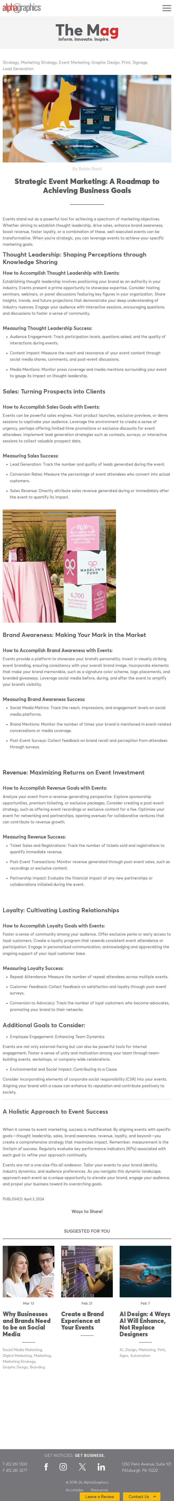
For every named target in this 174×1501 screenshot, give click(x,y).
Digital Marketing (17, 1356)
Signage (140, 63)
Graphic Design (106, 63)
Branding (37, 1367)
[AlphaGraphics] (22, 8)
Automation (140, 1356)
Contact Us (139, 1497)
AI (121, 1350)
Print (126, 63)
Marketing (42, 1356)
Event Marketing (74, 63)
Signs (124, 1356)
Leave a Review (99, 1497)
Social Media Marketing (22, 1350)
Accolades (75, 1490)
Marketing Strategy (39, 63)
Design (131, 1350)
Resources (99, 1490)
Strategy (11, 63)
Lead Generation (18, 69)
